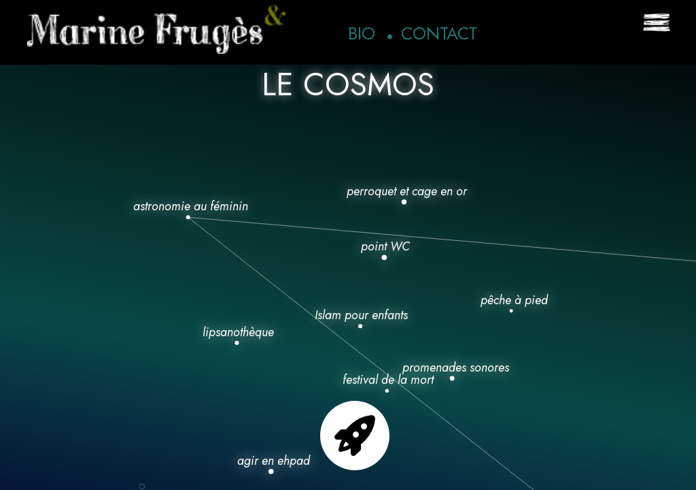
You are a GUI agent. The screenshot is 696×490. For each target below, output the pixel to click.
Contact (439, 33)
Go (354, 435)
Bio (361, 33)
